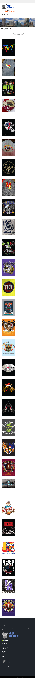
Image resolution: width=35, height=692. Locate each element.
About (3, 659)
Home (3, 658)
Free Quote (4, 663)
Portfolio (4, 664)
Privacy (24, 690)
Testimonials (4, 666)
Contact (3, 670)
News (3, 667)
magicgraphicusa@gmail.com (10, 11)
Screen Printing (5, 661)
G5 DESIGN (32, 690)
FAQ (2, 668)
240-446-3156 (5, 677)
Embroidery (4, 662)
